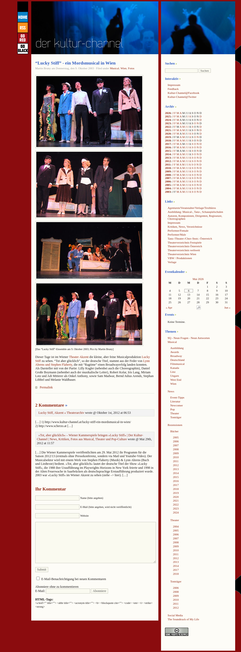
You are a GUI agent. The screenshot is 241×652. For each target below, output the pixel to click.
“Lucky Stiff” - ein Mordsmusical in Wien (75, 63)
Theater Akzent (79, 357)
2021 (168, 130)
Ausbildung (177, 348)
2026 (168, 112)
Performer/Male (177, 234)
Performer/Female (178, 230)
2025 (168, 116)
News (171, 391)
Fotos (131, 68)
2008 (168, 174)
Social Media (175, 615)
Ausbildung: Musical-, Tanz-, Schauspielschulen (195, 211)
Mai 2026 (198, 279)
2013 (168, 157)
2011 (168, 164)
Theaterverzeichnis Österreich (185, 246)
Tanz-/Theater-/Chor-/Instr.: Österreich (190, 238)
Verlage (172, 262)
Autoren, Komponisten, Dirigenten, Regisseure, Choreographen (195, 217)
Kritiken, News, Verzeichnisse (185, 226)
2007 (168, 178)
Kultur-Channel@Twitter (182, 96)
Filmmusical (177, 363)
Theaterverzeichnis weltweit (184, 250)
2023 (168, 123)
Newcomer (176, 405)
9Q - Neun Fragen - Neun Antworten (189, 337)
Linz (173, 371)
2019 (168, 137)
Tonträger (175, 417)
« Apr (169, 307)
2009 (168, 171)
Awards (174, 351)
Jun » (227, 307)
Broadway (176, 355)
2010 (168, 167)
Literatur (175, 401)
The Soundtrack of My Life (183, 619)
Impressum (174, 84)
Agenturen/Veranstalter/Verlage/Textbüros (192, 207)
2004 (168, 188)
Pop (172, 409)
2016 (168, 147)
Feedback (173, 88)
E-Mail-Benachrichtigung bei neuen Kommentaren (73, 579)
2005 (168, 184)
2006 (168, 181)
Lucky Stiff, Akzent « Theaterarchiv (61, 413)
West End (175, 379)
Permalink (46, 387)
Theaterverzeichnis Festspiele (185, 242)
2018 (168, 140)
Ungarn (174, 375)
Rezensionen (175, 424)
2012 (168, 161)
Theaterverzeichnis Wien (182, 254)
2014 (168, 154)
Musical (114, 68)
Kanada (174, 367)
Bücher (174, 431)
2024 (168, 119)
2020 (168, 133)
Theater (174, 413)
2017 (168, 143)
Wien (123, 68)
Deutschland (177, 359)
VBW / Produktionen (180, 258)
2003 (168, 191)
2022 (168, 126)
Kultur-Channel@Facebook (183, 92)
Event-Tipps (177, 397)
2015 (168, 150)
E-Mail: (62, 591)
